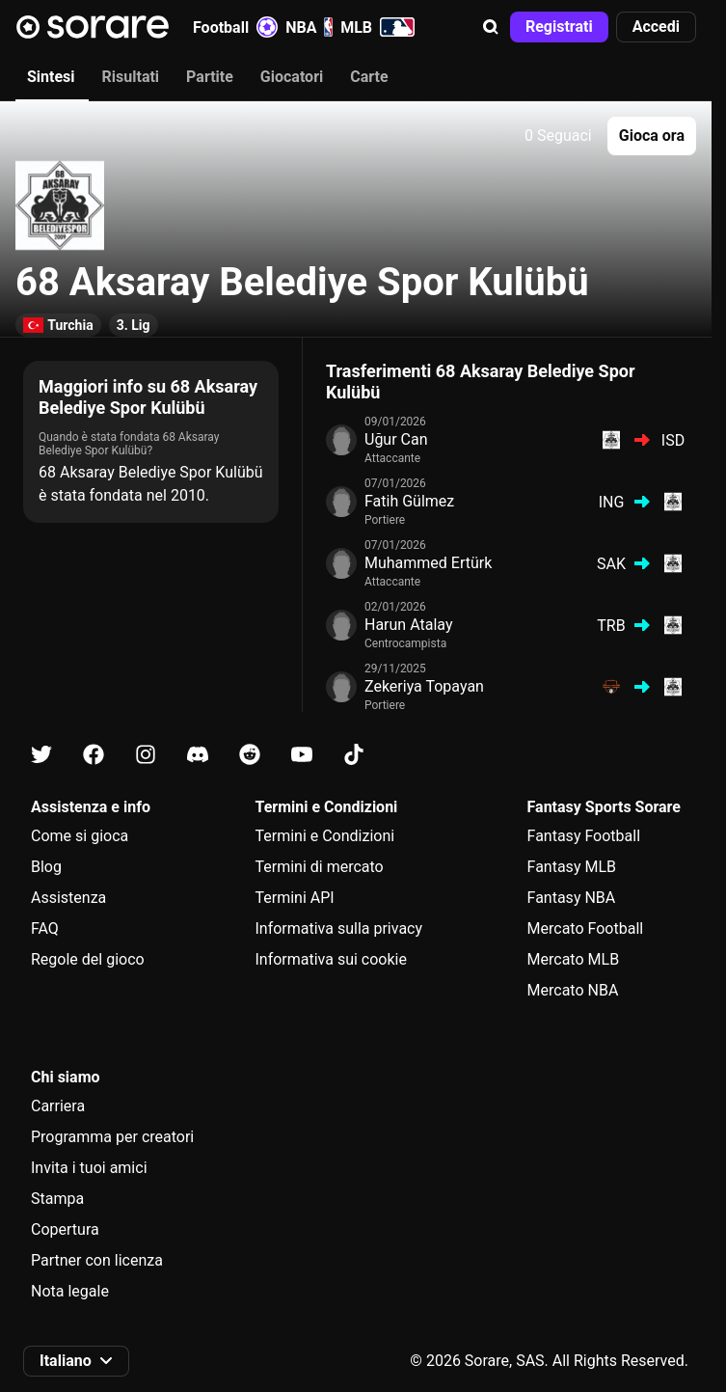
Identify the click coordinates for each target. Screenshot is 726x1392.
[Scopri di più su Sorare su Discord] (197, 755)
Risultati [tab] (131, 77)
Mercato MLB (573, 959)
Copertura (65, 1229)
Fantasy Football (583, 836)
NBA (309, 27)
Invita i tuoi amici (89, 1168)
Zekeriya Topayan (424, 686)
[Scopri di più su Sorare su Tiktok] (354, 755)
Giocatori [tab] (291, 77)
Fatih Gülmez (409, 501)
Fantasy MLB (571, 867)
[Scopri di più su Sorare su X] (41, 755)
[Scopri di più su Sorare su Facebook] (93, 755)
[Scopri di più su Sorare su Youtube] (301, 755)
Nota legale (70, 1291)
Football (235, 27)
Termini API (294, 897)
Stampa (57, 1198)
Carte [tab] (369, 77)
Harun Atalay (408, 624)
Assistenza (68, 897)
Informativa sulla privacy (338, 928)
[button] (490, 27)
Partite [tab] (209, 77)
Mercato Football (585, 928)
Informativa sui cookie (331, 959)
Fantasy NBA (571, 897)
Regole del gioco (88, 959)
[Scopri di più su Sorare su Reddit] (249, 755)
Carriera (58, 1106)
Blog (46, 867)
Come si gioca (79, 836)
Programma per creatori (112, 1137)
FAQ (45, 928)
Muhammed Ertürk (428, 563)
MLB (377, 27)
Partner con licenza (97, 1260)
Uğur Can (396, 439)
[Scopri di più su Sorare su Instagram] (145, 755)
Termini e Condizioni (324, 836)
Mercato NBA (573, 990)
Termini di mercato (319, 867)
